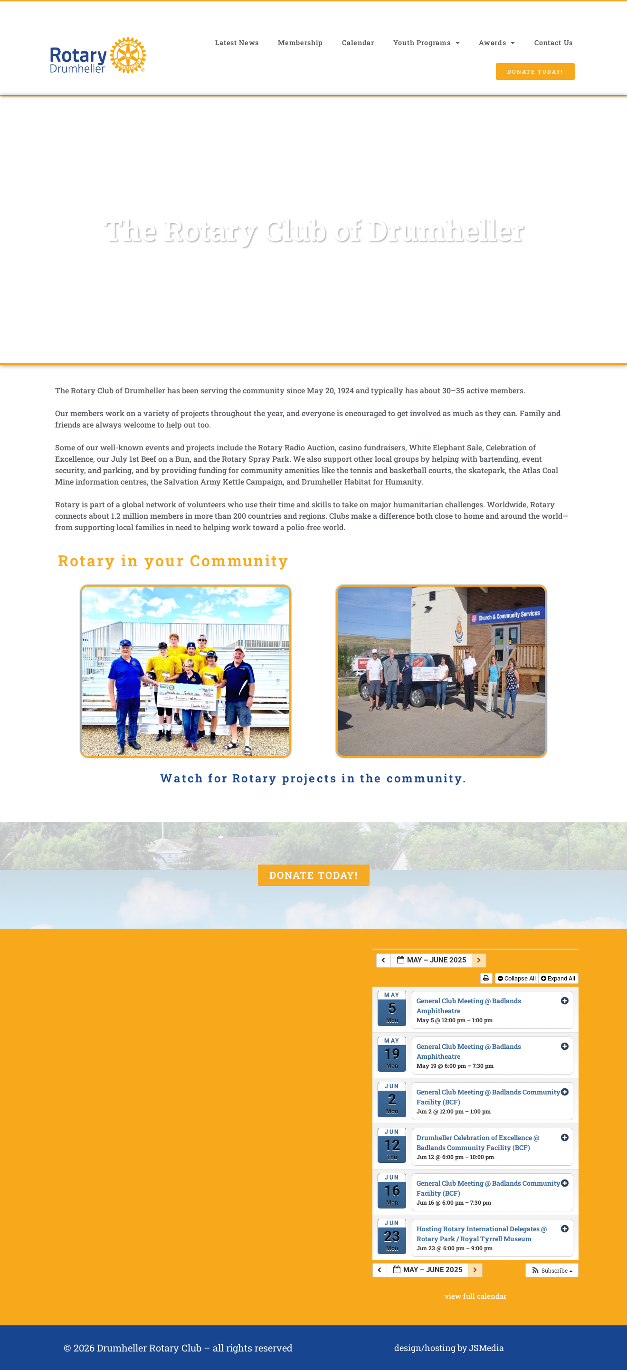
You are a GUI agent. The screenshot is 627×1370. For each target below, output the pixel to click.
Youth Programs (426, 43)
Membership (300, 42)
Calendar (358, 42)
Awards (497, 43)
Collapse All (517, 978)
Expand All (559, 978)
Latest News (237, 42)
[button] (552, 1270)
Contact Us (553, 42)
